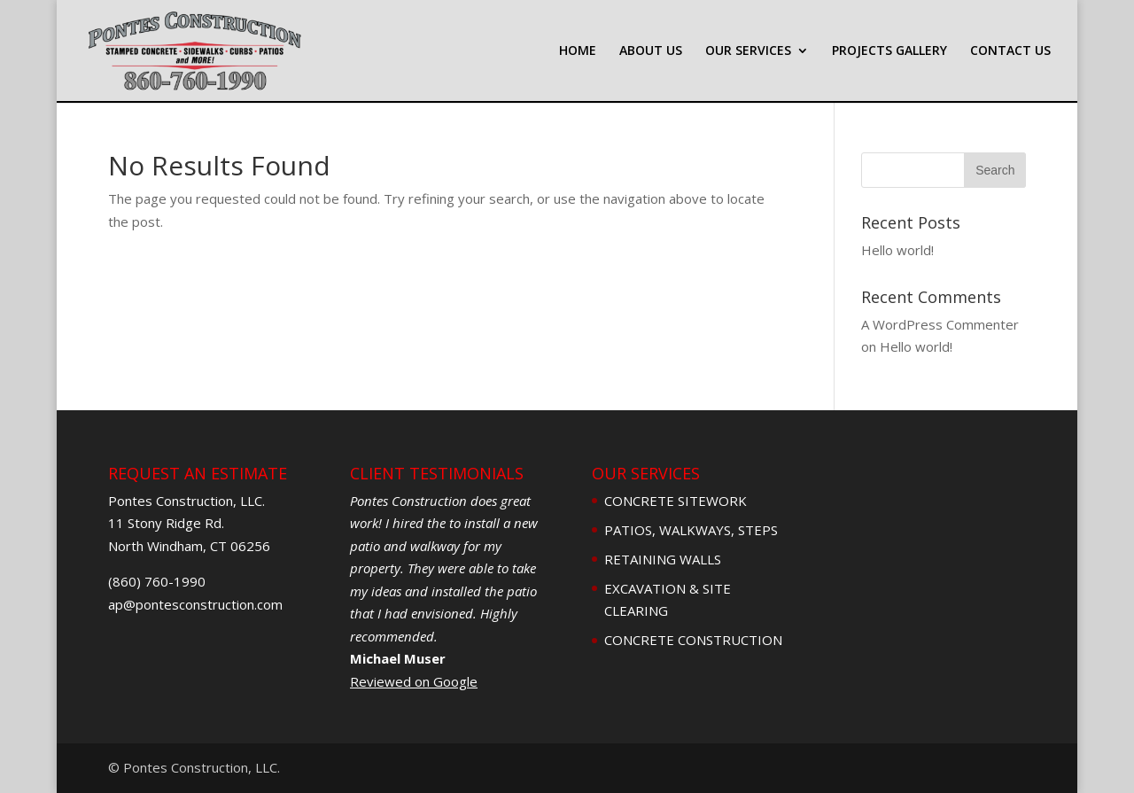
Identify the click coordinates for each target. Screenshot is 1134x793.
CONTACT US (1010, 51)
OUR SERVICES (748, 51)
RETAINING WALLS (662, 559)
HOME (577, 51)
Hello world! (897, 250)
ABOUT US (650, 51)
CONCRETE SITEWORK (675, 500)
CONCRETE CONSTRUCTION (693, 640)
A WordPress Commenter (940, 324)
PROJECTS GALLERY (889, 51)
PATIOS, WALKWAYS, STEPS (691, 530)
